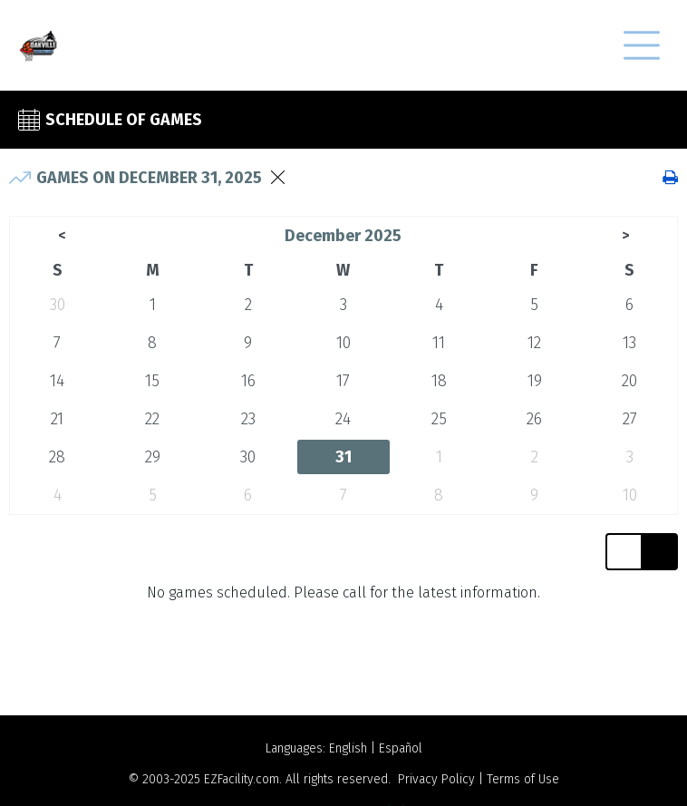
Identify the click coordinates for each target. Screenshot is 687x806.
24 (343, 419)
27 (630, 419)
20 (629, 381)
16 (248, 381)
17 (343, 381)
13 (629, 343)
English (348, 748)
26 (534, 419)
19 (534, 381)
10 (343, 343)
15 (152, 381)
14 (57, 381)
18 (439, 381)
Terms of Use (523, 779)
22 (152, 419)
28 (57, 457)
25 (439, 419)
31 (343, 457)
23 (248, 419)
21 (57, 419)
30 (57, 305)
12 (534, 343)
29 (152, 457)
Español (400, 748)
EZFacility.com (241, 779)
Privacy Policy (436, 779)
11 (438, 343)
